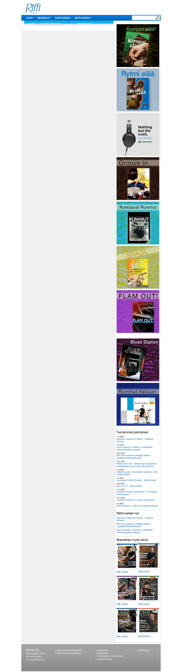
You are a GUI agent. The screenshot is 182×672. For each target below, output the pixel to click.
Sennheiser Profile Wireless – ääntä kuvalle (136, 480)
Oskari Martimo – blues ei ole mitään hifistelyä (137, 506)
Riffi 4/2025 (144, 571)
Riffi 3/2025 (122, 604)
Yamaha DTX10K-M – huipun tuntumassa (135, 500)
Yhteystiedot (63, 18)
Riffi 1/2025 (122, 636)
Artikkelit (43, 18)
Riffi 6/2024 (144, 636)
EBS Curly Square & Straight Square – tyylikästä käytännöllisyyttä (134, 456)
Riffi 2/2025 (144, 604)
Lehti (29, 18)
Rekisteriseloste (105, 659)
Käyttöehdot (103, 653)
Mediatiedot (103, 650)
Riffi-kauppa (82, 18)
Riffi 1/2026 (122, 572)
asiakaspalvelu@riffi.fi (72, 650)
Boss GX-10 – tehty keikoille (129, 486)
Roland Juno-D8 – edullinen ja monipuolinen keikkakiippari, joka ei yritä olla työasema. (137, 465)
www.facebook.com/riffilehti (68, 653)
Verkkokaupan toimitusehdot (110, 656)
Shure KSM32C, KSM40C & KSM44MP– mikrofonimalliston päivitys (135, 448)
